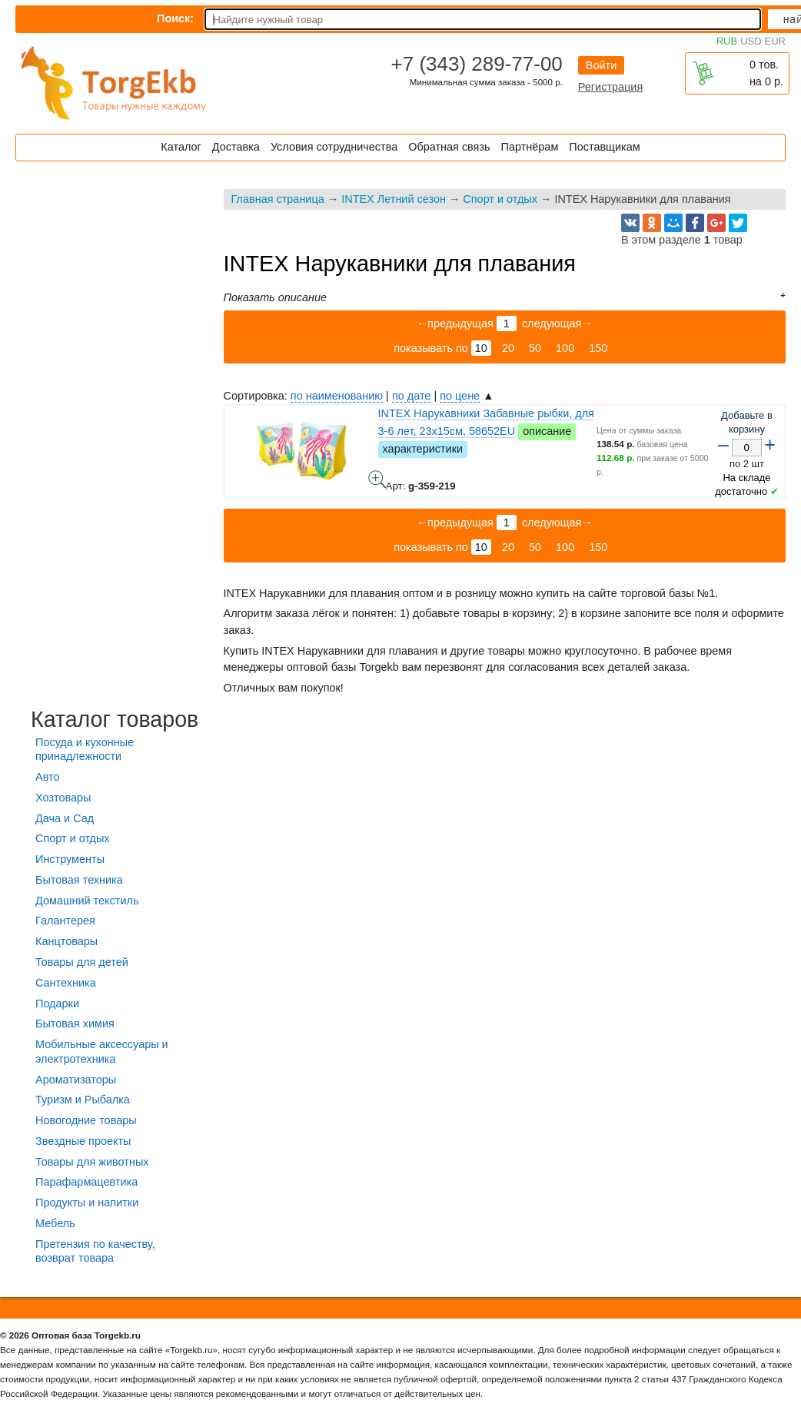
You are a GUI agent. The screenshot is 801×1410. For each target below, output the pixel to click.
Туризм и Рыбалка (82, 1099)
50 (535, 348)
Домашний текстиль (86, 900)
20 (508, 348)
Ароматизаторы (75, 1079)
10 (481, 348)
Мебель (55, 1223)
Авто (47, 777)
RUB (726, 41)
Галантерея (65, 920)
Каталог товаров (114, 719)
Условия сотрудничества (334, 147)
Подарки (57, 1003)
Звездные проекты (83, 1141)
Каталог (181, 147)
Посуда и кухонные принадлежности (84, 749)
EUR (775, 41)
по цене (460, 396)
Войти (601, 65)
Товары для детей (81, 962)
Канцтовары (66, 941)
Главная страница (277, 199)
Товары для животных (91, 1162)
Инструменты (70, 859)
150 (598, 348)
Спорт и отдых (500, 199)
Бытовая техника (79, 880)
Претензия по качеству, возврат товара (95, 1251)
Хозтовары (63, 797)
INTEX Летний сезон (393, 199)
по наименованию (337, 396)
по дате (411, 396)
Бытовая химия (75, 1023)
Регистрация (610, 87)
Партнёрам (530, 147)
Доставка (236, 147)
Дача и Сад (64, 818)
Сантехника (65, 983)
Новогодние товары (86, 1120)
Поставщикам (604, 147)
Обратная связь (449, 147)
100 (565, 348)
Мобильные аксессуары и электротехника (101, 1051)
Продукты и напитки (86, 1202)
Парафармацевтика (86, 1182)
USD (750, 41)
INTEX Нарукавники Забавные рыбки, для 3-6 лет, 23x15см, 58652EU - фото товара (377, 479)
